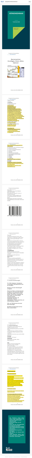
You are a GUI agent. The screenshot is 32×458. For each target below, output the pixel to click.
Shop (30, 1)
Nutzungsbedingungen (16, 456)
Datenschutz (11, 456)
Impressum (6, 456)
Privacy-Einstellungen (24, 456)
